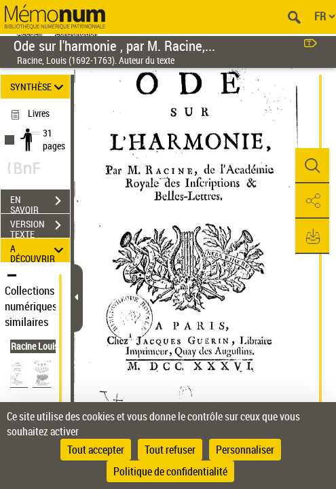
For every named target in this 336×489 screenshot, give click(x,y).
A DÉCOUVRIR (38, 250)
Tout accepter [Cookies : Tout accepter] (95, 449)
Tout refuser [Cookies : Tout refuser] (170, 449)
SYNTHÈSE (38, 86)
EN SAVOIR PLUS (40, 202)
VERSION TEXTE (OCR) (40, 227)
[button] (312, 165)
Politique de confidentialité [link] (170, 471)
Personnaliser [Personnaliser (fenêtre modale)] (245, 449)
